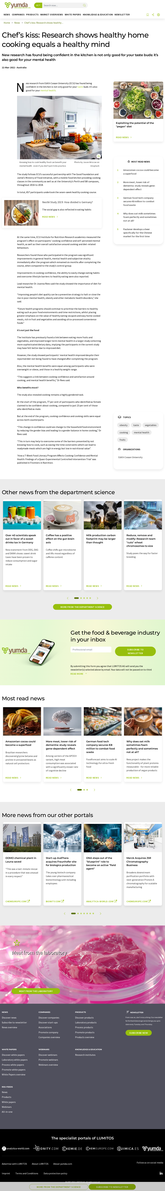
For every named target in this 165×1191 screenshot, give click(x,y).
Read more (79, 673)
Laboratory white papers (15, 1059)
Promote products (84, 1032)
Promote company (48, 1032)
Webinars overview (48, 1064)
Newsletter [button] (122, 14)
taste (80, 86)
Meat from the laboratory (36, 991)
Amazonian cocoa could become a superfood (141, 171)
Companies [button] (18, 14)
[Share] (153, 15)
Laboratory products (86, 1022)
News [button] (7, 14)
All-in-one (7, 1111)
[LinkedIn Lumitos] (161, 1173)
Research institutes (85, 1054)
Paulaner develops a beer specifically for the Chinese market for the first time (137, 233)
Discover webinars (48, 1054)
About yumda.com (62, 1163)
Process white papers (13, 1064)
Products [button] (32, 14)
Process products (84, 1027)
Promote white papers (13, 1069)
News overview (9, 1027)
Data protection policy (55, 1173)
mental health (48, 90)
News (4, 1092)
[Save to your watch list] (147, 15)
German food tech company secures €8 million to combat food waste (138, 201)
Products (6, 1096)
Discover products (84, 1017)
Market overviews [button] (51, 14)
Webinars (7, 1106)
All (37, 5)
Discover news (9, 1017)
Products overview (84, 1037)
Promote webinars (48, 1059)
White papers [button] (73, 14)
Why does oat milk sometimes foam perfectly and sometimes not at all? (139, 217)
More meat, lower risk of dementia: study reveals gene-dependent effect (139, 186)
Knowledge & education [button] (98, 14)
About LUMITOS (40, 1163)
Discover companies (49, 1017)
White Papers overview (13, 1074)
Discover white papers (13, 1054)
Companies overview (49, 1037)
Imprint (6, 1173)
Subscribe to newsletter (135, 651)
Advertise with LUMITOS (14, 1163)
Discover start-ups (48, 1022)
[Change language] (158, 15)
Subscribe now (138, 1032)
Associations (45, 1027)
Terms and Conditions (26, 1173)
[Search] (84, 5)
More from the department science (82, 606)
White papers (9, 1102)
